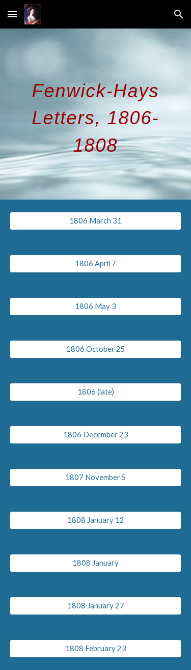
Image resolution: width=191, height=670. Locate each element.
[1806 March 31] (95, 221)
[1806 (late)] (95, 392)
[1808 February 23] (95, 648)
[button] (12, 14)
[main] (96, 114)
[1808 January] (95, 563)
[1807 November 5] (95, 477)
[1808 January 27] (95, 606)
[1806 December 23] (95, 434)
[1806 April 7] (95, 263)
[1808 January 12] (95, 520)
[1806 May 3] (95, 306)
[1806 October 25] (95, 349)
